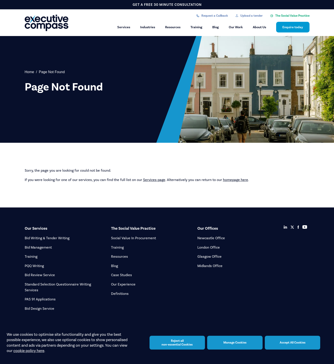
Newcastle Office (211, 238)
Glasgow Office (209, 256)
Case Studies (121, 275)
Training (196, 27)
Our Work (236, 27)
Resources (172, 27)
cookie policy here (28, 350)
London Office (208, 247)
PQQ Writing (34, 266)
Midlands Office (210, 266)
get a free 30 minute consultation (167, 4)
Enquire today (292, 27)
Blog (215, 27)
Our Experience (123, 284)
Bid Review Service (40, 275)
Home (29, 72)
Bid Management (38, 247)
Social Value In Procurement (133, 238)
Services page (154, 180)
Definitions (120, 294)
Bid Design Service (39, 308)
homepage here (235, 180)
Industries (147, 27)
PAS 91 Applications (40, 299)
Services (123, 27)
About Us (259, 27)
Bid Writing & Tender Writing (47, 238)
